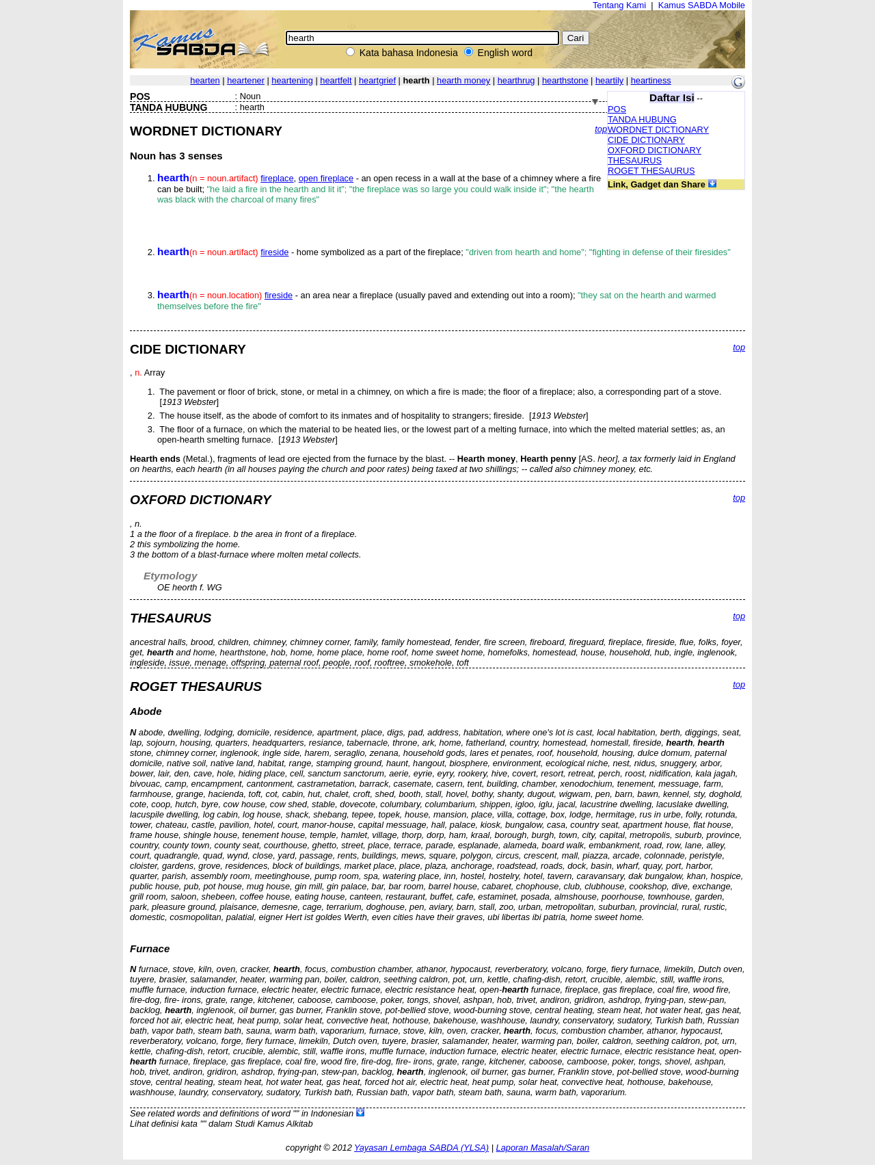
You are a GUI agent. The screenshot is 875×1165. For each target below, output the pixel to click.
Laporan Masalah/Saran (543, 1147)
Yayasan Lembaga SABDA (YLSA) (421, 1147)
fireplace (276, 178)
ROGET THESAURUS (651, 171)
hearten (204, 80)
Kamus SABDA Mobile (701, 5)
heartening (291, 80)
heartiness (651, 80)
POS (617, 109)
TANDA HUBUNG (642, 119)
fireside (274, 252)
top (601, 129)
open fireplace (326, 178)
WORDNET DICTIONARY (658, 130)
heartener (246, 80)
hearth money (463, 80)
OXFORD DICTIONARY (654, 150)
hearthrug (516, 80)
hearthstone (565, 80)
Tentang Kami (619, 5)
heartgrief (377, 80)
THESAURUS (635, 160)
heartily (609, 80)
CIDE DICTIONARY (646, 140)
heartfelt (335, 80)
